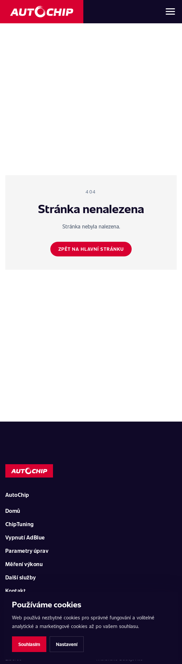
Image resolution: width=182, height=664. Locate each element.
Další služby (20, 577)
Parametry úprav (26, 550)
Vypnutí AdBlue (25, 537)
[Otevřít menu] (170, 11)
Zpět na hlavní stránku (91, 249)
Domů (12, 510)
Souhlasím (29, 644)
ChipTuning (19, 523)
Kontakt (15, 590)
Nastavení (66, 644)
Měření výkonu (24, 563)
